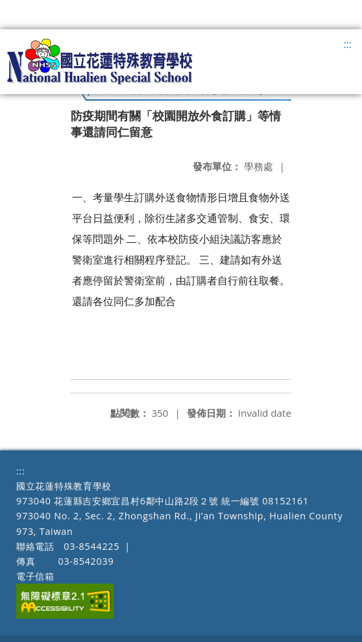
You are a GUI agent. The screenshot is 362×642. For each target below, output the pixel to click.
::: (347, 44)
